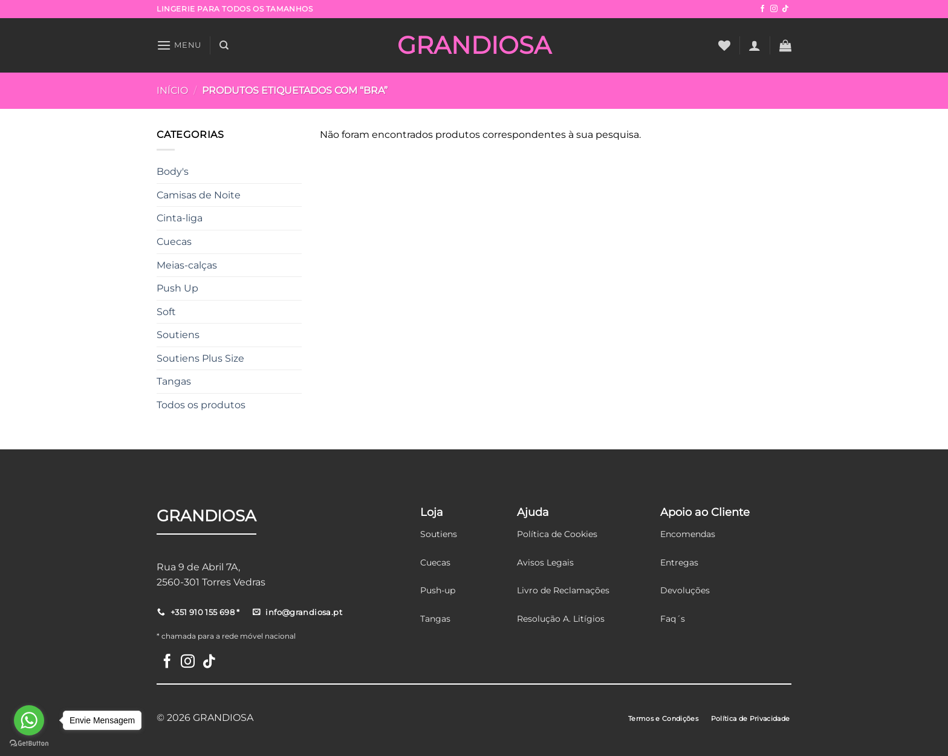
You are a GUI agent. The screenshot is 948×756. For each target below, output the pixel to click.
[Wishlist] (724, 45)
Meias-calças (187, 265)
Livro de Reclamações (563, 590)
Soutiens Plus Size (200, 358)
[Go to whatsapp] (29, 720)
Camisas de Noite (199, 195)
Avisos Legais (545, 562)
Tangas (174, 381)
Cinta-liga (180, 218)
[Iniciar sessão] (754, 45)
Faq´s (672, 618)
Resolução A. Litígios (561, 618)
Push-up (437, 590)
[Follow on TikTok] (785, 9)
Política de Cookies (557, 534)
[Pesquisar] (224, 45)
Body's (173, 171)
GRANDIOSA (474, 45)
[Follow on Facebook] (762, 9)
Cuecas (174, 241)
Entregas (679, 562)
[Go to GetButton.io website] (29, 744)
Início (172, 90)
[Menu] (179, 45)
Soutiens (178, 335)
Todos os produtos (201, 405)
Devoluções (685, 590)
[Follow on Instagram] (774, 9)
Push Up (177, 288)
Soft (166, 312)
